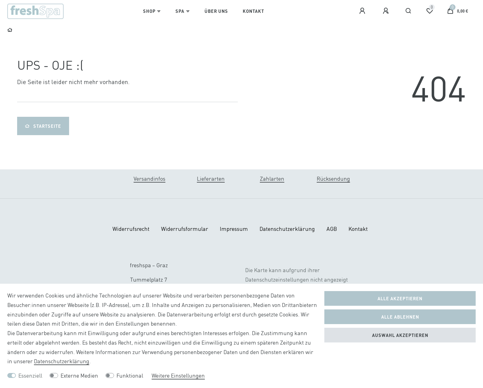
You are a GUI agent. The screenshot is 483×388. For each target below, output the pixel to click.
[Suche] (408, 11)
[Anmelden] (363, 11)
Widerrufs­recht (130, 229)
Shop (149, 11)
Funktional (129, 375)
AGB (331, 229)
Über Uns (216, 11)
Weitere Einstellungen (178, 375)
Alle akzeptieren (400, 298)
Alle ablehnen (400, 317)
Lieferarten (211, 179)
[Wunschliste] (429, 11)
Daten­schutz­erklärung (287, 229)
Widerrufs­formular (184, 229)
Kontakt (253, 11)
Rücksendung (333, 179)
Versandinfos (149, 179)
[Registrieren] (386, 11)
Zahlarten (272, 179)
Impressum (234, 229)
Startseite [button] (43, 126)
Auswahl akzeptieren (400, 335)
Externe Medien (79, 375)
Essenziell (30, 375)
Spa (179, 11)
